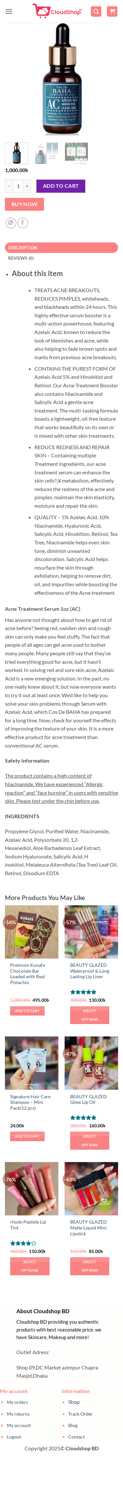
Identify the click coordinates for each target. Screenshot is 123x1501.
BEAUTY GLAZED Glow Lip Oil (88, 1099)
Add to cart (61, 186)
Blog (72, 1425)
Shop (74, 1402)
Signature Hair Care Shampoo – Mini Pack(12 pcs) (30, 1102)
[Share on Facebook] (22, 223)
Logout (14, 1436)
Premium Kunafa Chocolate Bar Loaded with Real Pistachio (27, 973)
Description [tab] (22, 247)
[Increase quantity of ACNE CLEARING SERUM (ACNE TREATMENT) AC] (27, 186)
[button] (9, 11)
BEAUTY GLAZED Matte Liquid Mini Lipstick (88, 1227)
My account (19, 1425)
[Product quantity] (18, 186)
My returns (18, 1414)
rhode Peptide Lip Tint (28, 1224)
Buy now (24, 204)
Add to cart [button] (27, 1011)
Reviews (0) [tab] (21, 258)
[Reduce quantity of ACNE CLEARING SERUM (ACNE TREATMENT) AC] (9, 186)
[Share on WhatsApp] (11, 223)
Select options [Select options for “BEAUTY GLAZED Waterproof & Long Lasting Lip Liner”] (89, 1015)
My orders (17, 1402)
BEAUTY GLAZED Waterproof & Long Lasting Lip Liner (89, 970)
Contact (76, 1436)
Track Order (80, 1414)
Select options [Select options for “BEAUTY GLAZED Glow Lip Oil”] (89, 1140)
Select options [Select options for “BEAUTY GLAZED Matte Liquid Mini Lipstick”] (89, 1266)
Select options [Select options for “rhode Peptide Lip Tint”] (29, 1266)
